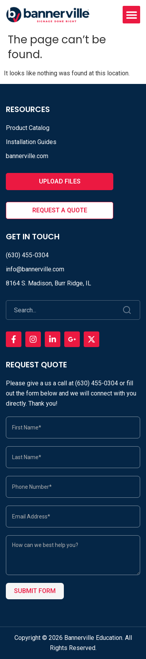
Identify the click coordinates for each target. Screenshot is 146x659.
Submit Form (35, 591)
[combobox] (60, 310)
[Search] (127, 310)
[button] (131, 14)
